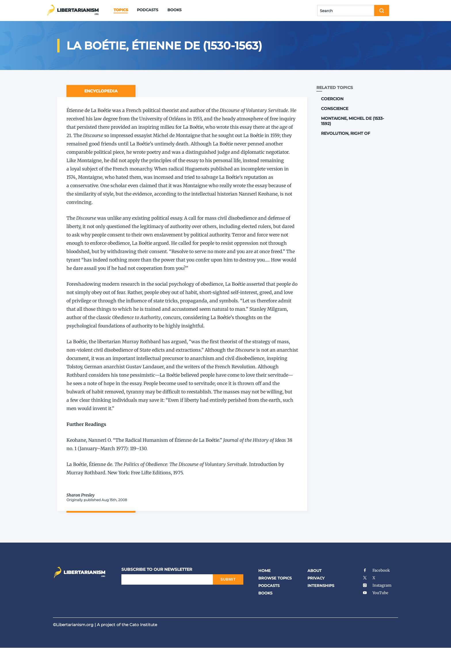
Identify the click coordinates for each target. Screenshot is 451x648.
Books (174, 10)
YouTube (375, 592)
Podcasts (147, 10)
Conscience (334, 108)
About (314, 570)
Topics (121, 10)
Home (264, 570)
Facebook (376, 570)
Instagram (376, 585)
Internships (320, 585)
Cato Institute (143, 624)
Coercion (332, 98)
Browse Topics (275, 578)
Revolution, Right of (345, 133)
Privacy (316, 578)
